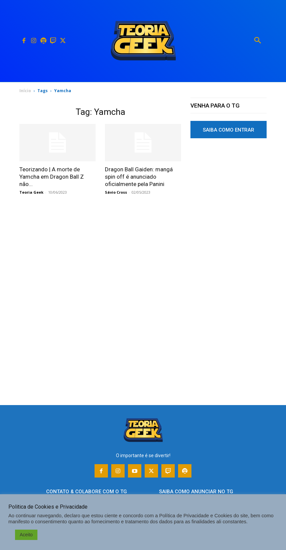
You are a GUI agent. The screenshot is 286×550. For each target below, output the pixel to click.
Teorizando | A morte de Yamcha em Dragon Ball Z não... (51, 176)
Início (25, 91)
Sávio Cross (116, 192)
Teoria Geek (31, 192)
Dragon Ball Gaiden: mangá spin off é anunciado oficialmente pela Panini (139, 176)
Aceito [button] (26, 534)
